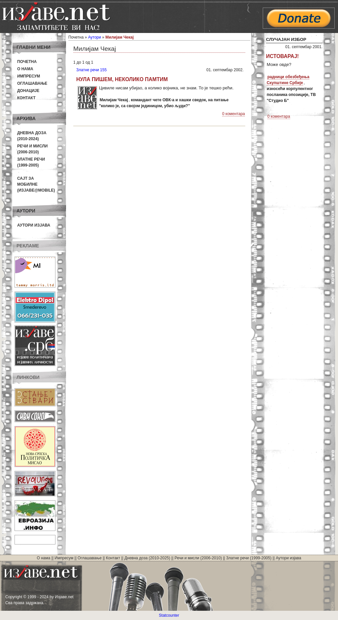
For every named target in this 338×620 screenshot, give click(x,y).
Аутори (94, 37)
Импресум (28, 76)
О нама (25, 69)
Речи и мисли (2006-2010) (198, 558)
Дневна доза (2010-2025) (147, 558)
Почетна (27, 61)
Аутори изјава (33, 225)
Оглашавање (32, 83)
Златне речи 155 (91, 70)
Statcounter (169, 615)
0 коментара (233, 113)
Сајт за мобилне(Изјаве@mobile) (36, 184)
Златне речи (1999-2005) (248, 558)
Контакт (26, 98)
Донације (28, 90)
